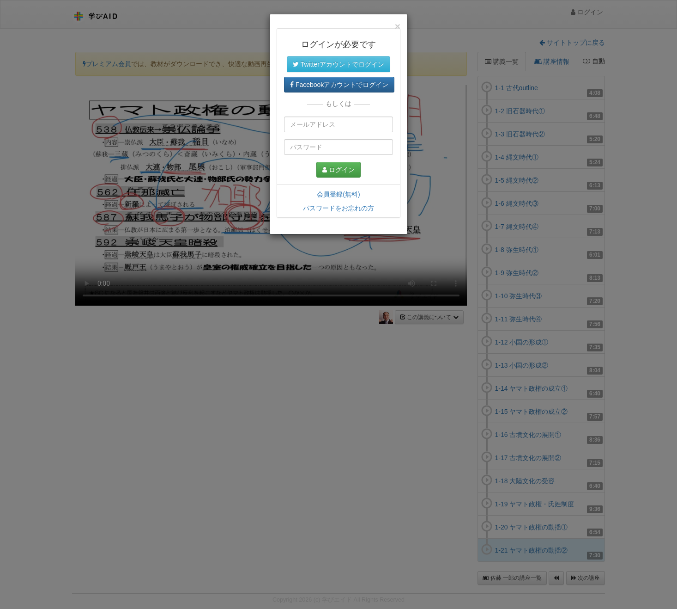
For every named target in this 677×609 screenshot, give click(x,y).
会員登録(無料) (338, 194)
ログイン (338, 169)
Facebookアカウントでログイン (339, 84)
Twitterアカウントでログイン (338, 64)
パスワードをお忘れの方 (338, 208)
